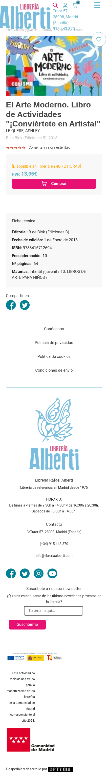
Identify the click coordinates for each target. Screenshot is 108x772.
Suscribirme (27, 624)
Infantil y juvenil (43, 271)
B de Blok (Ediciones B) (49, 232)
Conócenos (54, 328)
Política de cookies (54, 356)
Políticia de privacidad (54, 342)
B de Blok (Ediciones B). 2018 (31, 138)
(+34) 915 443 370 (54, 544)
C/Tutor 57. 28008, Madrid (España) (53, 532)
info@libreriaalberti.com (54, 556)
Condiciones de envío (54, 370)
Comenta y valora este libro (49, 147)
